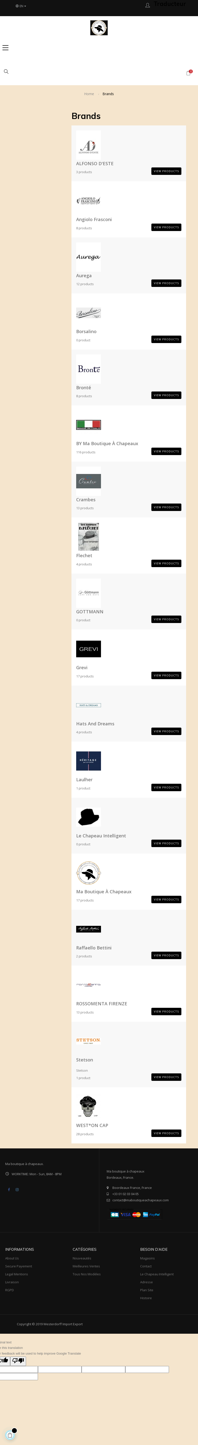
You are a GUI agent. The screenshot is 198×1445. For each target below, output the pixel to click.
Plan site (146, 1290)
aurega (84, 275)
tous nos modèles (87, 1274)
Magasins (147, 1258)
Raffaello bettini (94, 948)
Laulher (84, 779)
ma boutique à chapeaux (104, 892)
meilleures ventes (86, 1266)
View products (166, 171)
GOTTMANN (89, 612)
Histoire (146, 1298)
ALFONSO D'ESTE (95, 163)
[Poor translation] (18, 1361)
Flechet (84, 555)
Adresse (146, 1282)
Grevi (82, 667)
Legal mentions (16, 1274)
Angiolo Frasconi (94, 219)
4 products (84, 564)
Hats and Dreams (95, 724)
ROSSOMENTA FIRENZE (101, 1004)
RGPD (9, 1290)
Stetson (84, 1060)
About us (12, 1258)
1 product (83, 788)
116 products (86, 452)
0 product (83, 340)
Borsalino (86, 331)
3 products (84, 172)
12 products (85, 284)
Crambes (86, 500)
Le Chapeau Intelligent (101, 836)
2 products (84, 956)
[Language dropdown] (21, 6)
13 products (85, 508)
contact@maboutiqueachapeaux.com (140, 1200)
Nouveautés (82, 1258)
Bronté (83, 388)
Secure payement (18, 1266)
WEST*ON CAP (92, 1125)
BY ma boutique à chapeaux (107, 443)
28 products (85, 1134)
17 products (85, 676)
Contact (146, 1266)
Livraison (12, 1282)
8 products (84, 228)
